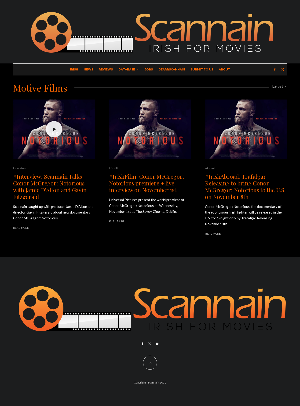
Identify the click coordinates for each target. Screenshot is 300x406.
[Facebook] (274, 69)
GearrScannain (171, 69)
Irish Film (115, 168)
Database (126, 69)
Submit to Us (202, 69)
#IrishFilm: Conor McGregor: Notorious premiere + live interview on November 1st (146, 183)
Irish (74, 69)
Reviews (106, 69)
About (224, 69)
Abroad (210, 168)
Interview (19, 168)
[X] (282, 69)
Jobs (149, 69)
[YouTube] (157, 343)
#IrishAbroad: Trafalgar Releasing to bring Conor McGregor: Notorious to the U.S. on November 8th (245, 186)
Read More (21, 227)
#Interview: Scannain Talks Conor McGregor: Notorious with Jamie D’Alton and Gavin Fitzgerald (50, 186)
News (88, 69)
